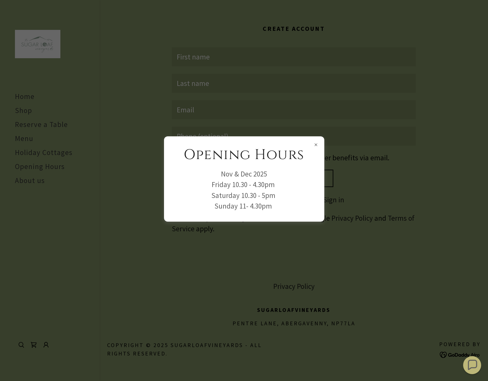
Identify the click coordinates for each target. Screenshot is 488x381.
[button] (472, 365)
